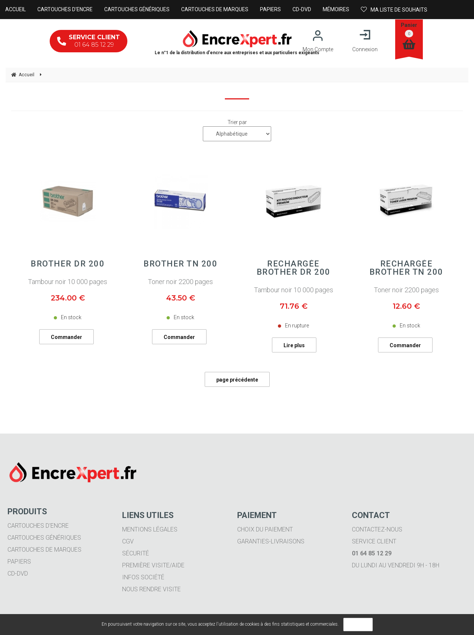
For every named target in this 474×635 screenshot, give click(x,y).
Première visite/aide (153, 565)
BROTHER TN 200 (180, 264)
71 (293, 306)
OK (358, 624)
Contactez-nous (377, 529)
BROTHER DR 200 (68, 264)
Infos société (143, 577)
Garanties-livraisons (270, 541)
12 (406, 306)
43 (180, 297)
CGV (128, 541)
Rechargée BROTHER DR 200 (294, 268)
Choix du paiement (265, 529)
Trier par (237, 122)
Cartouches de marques (44, 549)
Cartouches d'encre (38, 525)
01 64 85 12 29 (88, 41)
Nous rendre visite (151, 589)
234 (68, 297)
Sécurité (135, 553)
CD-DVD (17, 573)
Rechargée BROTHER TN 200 (406, 268)
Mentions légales (149, 529)
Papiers (19, 561)
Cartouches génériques (44, 537)
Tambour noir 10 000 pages (67, 282)
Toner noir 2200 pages (180, 282)
